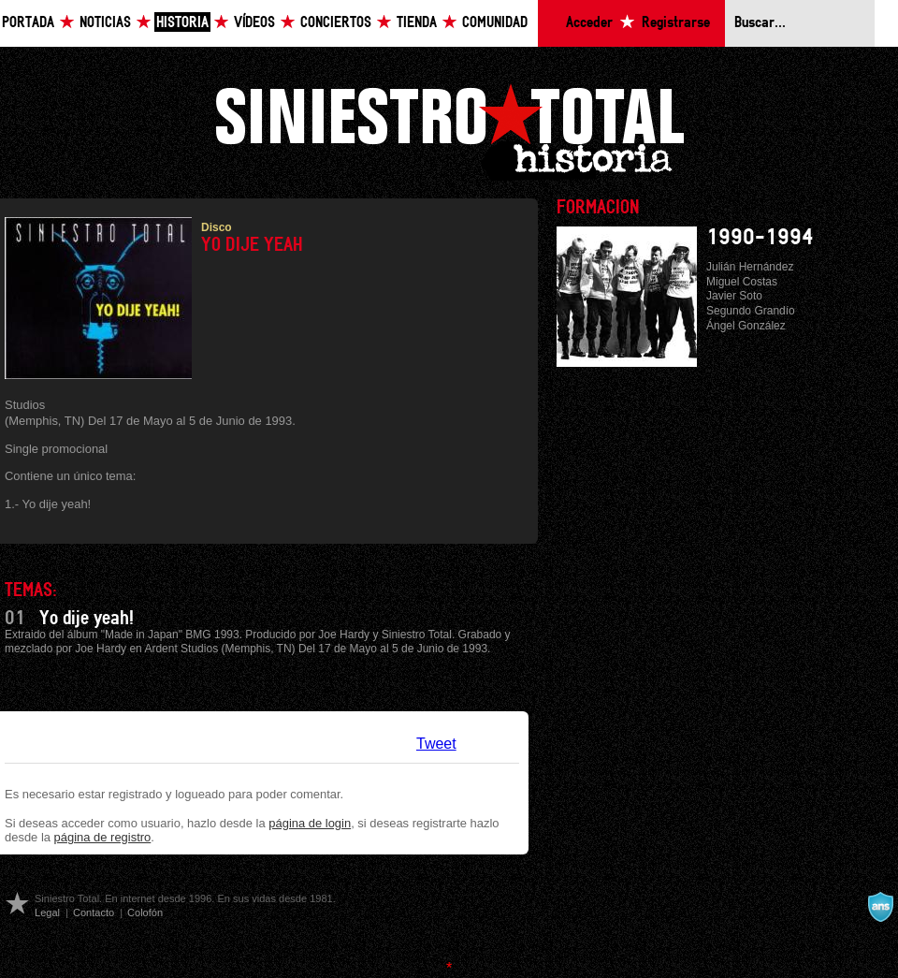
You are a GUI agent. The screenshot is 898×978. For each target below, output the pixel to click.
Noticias (105, 23)
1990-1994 (760, 237)
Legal (47, 912)
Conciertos (335, 23)
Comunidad (495, 23)
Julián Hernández (749, 266)
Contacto (93, 912)
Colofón (145, 912)
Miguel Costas (741, 281)
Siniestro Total (449, 129)
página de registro (103, 837)
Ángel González (746, 325)
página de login (309, 823)
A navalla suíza (880, 907)
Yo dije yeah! (86, 618)
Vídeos (254, 23)
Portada (28, 23)
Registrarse (676, 23)
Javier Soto (734, 295)
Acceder (589, 23)
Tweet (436, 744)
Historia (182, 23)
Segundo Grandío (750, 310)
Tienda (417, 23)
